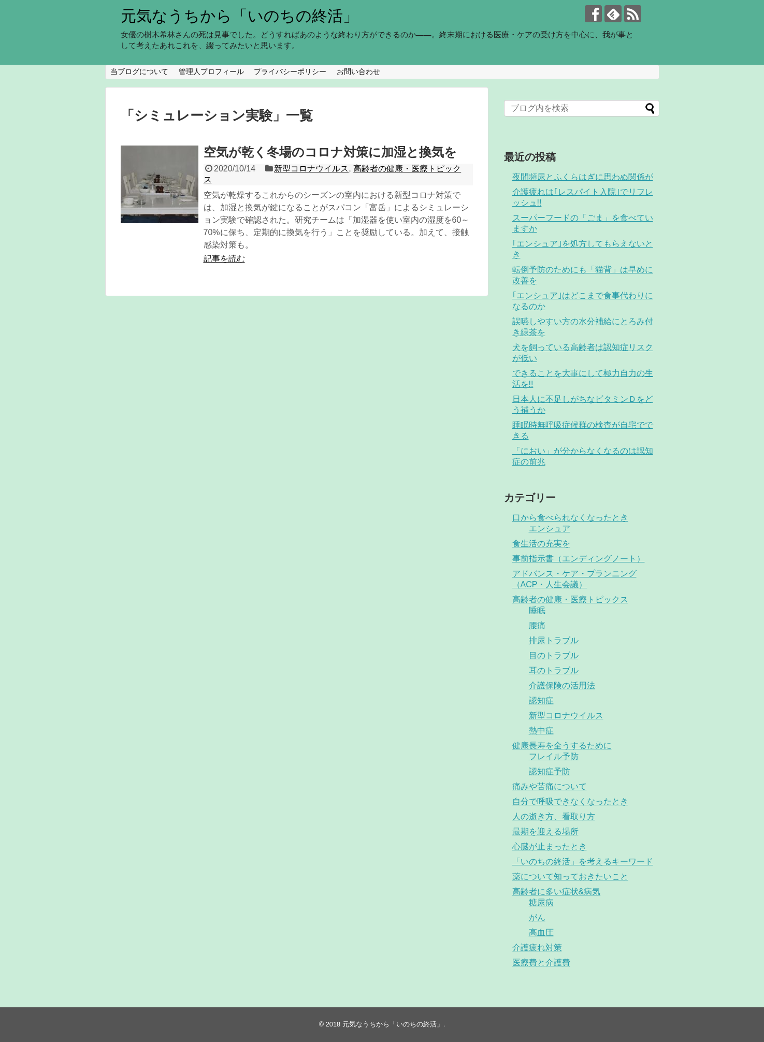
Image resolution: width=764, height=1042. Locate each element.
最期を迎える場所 (545, 831)
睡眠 (537, 610)
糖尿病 (541, 902)
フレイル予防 (554, 756)
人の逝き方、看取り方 (553, 816)
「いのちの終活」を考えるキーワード (582, 861)
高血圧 (541, 932)
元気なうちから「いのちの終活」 (239, 15)
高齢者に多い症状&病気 (556, 891)
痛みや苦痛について (549, 786)
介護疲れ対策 (537, 947)
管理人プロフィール (211, 71)
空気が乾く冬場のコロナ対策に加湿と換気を (330, 152)
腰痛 (537, 625)
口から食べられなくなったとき (570, 517)
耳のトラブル (554, 670)
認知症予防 (549, 771)
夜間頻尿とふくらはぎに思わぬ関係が (582, 176)
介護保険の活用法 (562, 685)
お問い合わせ (358, 71)
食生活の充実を (541, 543)
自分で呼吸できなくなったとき (570, 801)
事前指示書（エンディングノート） (578, 558)
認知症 (541, 700)
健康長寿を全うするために (562, 745)
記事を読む (224, 258)
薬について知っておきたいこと (570, 876)
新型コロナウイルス (311, 168)
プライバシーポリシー (290, 71)
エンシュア (549, 528)
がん (537, 917)
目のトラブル (554, 655)
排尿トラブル (554, 640)
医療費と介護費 (541, 962)
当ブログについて (139, 71)
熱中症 (541, 730)
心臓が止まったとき (549, 846)
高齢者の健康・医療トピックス (570, 599)
